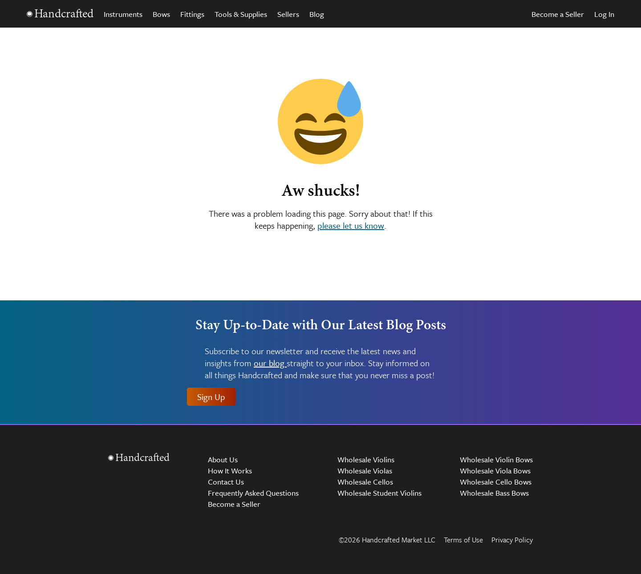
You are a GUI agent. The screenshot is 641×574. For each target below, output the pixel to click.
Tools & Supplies (241, 14)
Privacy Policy (512, 539)
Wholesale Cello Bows (495, 481)
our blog (270, 363)
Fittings (192, 14)
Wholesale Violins (365, 459)
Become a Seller (557, 14)
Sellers (288, 14)
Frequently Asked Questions (253, 492)
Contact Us (226, 481)
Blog (316, 14)
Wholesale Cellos (365, 481)
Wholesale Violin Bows (496, 459)
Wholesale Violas (364, 470)
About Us (223, 459)
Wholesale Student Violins (379, 492)
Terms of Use (463, 539)
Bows (161, 14)
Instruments (123, 14)
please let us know (350, 225)
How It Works (230, 470)
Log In (604, 14)
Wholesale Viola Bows (495, 470)
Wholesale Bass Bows (494, 492)
